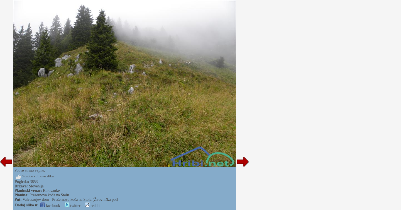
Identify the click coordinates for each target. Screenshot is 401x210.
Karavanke (51, 191)
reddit (92, 206)
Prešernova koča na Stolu (49, 195)
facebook (50, 206)
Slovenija (36, 186)
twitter (72, 206)
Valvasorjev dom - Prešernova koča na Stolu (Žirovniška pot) (70, 199)
